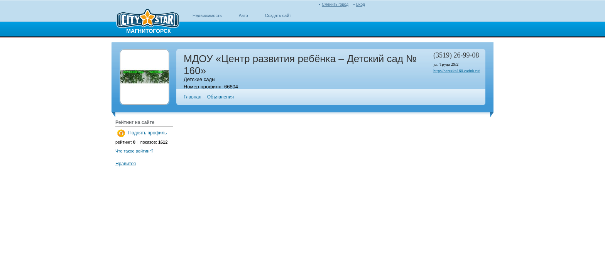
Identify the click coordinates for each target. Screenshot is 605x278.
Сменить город (335, 4)
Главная (192, 97)
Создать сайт (278, 15)
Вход (360, 4)
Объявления (220, 97)
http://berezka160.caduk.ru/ (456, 70)
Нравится (125, 163)
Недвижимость (207, 15)
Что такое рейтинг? (134, 151)
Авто (243, 15)
